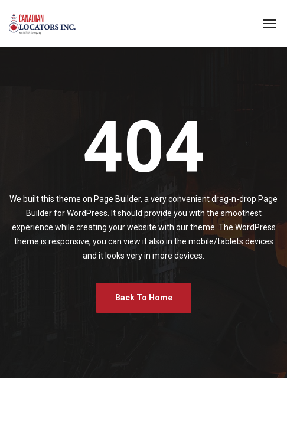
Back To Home (143, 297)
